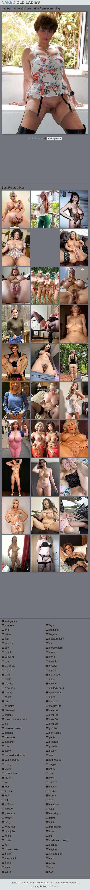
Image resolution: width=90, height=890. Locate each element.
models (51, 652)
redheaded (54, 759)
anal (5, 629)
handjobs (8, 831)
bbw (5, 647)
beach (7, 652)
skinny (51, 795)
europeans (9, 773)
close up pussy (12, 728)
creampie (8, 737)
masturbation (55, 638)
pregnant (52, 741)
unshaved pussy (57, 840)
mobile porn (54, 647)
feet (5, 786)
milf (49, 643)
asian (6, 634)
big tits (7, 670)
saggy (51, 764)
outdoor (52, 701)
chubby (7, 715)
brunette (8, 706)
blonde (7, 683)
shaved (51, 782)
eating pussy (10, 759)
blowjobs (8, 688)
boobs (7, 692)
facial (6, 777)
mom (50, 656)
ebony (7, 764)
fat (4, 782)
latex (6, 867)
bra (5, 701)
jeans (6, 862)
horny (6, 840)
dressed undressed (14, 755)
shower (51, 786)
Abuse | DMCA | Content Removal (28, 882)
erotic (6, 768)
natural (51, 665)
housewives (10, 849)
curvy (6, 750)
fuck (5, 795)
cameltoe (8, 710)
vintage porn (54, 853)
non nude (53, 674)
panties (51, 728)
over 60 (52, 719)
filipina (7, 791)
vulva (50, 858)
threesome (53, 827)
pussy (51, 750)
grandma (8, 813)
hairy (6, 822)
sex (49, 773)
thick (50, 822)
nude (50, 679)
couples (8, 732)
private (51, 746)
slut (49, 800)
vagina (51, 849)
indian (6, 853)
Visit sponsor (54, 138)
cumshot (8, 741)
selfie (50, 768)
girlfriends (9, 804)
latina (6, 871)
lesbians (52, 629)
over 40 (52, 710)
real (49, 755)
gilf (5, 800)
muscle (51, 661)
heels (6, 835)
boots (6, 697)
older (50, 697)
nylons (51, 683)
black (6, 679)
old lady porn (55, 688)
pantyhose (53, 732)
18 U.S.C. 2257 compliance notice (62, 882)
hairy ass (8, 827)
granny (7, 818)
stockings (53, 813)
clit (5, 724)
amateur (8, 625)
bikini (6, 674)
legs (50, 625)
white (50, 862)
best (5, 661)
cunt (5, 746)
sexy (50, 777)
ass (5, 638)
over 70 (52, 724)
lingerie (51, 634)
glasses (7, 809)
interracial (9, 858)
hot (5, 844)
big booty (8, 665)
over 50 (52, 715)
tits (49, 835)
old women (54, 692)
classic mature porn (14, 719)
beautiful (8, 656)
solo (50, 809)
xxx (49, 871)
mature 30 (53, 706)
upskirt (51, 844)
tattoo (51, 818)
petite (51, 737)
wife (50, 867)
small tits (52, 804)
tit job (50, 831)
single (51, 791)
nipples (51, 670)
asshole (8, 643)
